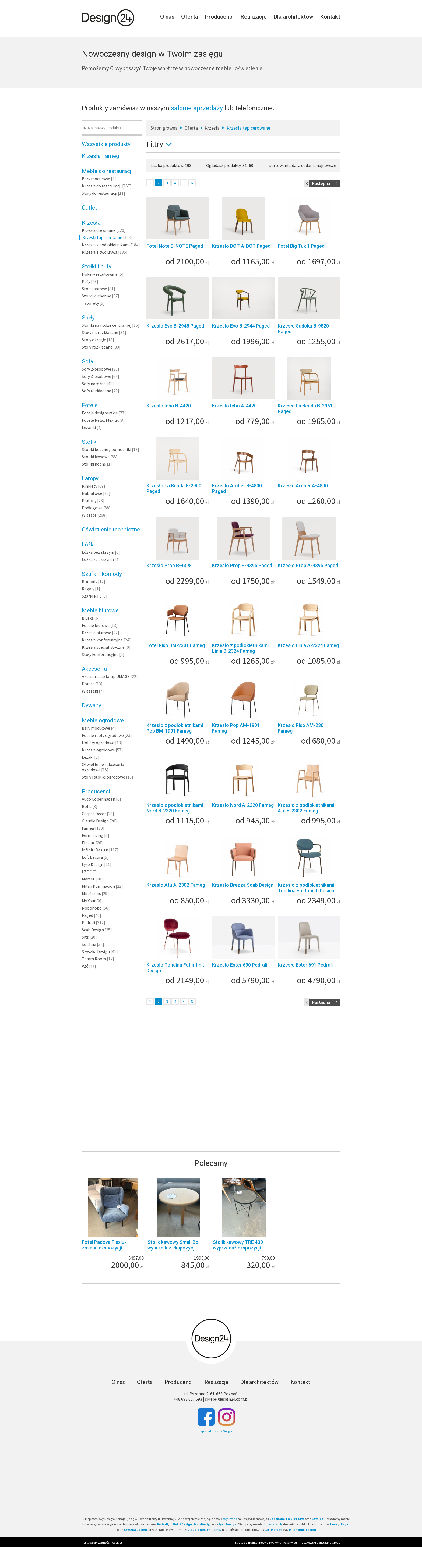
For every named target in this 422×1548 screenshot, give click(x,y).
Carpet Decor (94, 813)
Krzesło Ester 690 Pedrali (239, 965)
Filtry (161, 144)
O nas (167, 16)
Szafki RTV (91, 596)
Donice (88, 683)
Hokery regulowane (100, 274)
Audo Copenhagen (98, 799)
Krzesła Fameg (100, 156)
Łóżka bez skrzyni (98, 552)
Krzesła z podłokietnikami (106, 244)
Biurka (88, 618)
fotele (233, 1519)
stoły (279, 1524)
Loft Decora (92, 857)
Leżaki (87, 757)
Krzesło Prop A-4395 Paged (308, 565)
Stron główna (164, 128)
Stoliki (90, 442)
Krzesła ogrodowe (98, 749)
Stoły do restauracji (99, 193)
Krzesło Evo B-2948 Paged (175, 326)
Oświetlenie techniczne (111, 529)
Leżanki (89, 427)
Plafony (89, 500)
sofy (225, 1519)
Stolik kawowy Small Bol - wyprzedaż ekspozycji (174, 1245)
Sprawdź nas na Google (216, 1431)
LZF (85, 871)
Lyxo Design (92, 864)
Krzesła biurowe (96, 632)
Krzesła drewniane (98, 230)
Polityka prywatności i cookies (102, 1542)
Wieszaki (90, 691)
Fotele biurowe (96, 625)
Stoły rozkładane (97, 347)
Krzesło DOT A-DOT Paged (241, 246)
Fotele (90, 405)
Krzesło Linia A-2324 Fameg (308, 645)
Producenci (219, 16)
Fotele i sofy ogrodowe (103, 735)
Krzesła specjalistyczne (103, 647)
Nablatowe (92, 493)
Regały (88, 588)
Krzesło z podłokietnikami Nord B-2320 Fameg (174, 808)
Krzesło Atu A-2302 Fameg (175, 885)
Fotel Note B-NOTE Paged (174, 246)
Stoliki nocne (94, 464)
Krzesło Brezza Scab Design (242, 885)
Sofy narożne (94, 383)
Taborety (90, 303)
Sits (85, 937)
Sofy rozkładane (96, 390)
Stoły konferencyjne (100, 654)
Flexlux (88, 842)
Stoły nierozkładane (100, 332)
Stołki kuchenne (96, 296)
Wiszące (89, 515)
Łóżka (89, 544)
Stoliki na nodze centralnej (106, 325)
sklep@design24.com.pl (227, 1399)
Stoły (88, 317)
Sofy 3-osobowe (96, 376)
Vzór (86, 966)
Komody (89, 581)
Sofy (87, 361)
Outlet (89, 207)
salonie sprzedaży (197, 108)
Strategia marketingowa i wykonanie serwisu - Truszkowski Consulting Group (287, 1542)
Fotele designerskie (100, 413)
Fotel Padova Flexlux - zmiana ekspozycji (106, 1245)
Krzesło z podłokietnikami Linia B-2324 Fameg (240, 648)
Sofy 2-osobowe (96, 369)
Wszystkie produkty (106, 144)
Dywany (91, 705)
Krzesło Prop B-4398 (169, 565)
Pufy (86, 281)
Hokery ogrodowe (98, 742)
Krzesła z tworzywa (99, 252)
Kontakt (330, 16)
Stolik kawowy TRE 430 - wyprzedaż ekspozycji (239, 1245)
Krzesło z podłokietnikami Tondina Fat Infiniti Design (306, 887)
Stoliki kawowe (96, 456)
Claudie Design (95, 820)
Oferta (189, 16)
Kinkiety (89, 486)
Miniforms (91, 893)
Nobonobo (92, 908)
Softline (89, 944)
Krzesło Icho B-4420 (168, 406)
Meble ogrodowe (103, 720)
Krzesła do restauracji (101, 186)
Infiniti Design (95, 850)
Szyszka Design (96, 951)
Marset (88, 879)
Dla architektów (293, 16)
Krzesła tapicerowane (102, 237)
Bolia (87, 806)
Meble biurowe (100, 610)
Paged (87, 915)
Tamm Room (94, 958)
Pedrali (88, 922)
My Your (89, 900)
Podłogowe (92, 507)
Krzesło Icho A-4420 (234, 406)
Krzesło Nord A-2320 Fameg (243, 805)
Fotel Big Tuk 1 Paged (301, 246)
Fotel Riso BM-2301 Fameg (175, 645)
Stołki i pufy (96, 266)
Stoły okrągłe (94, 339)
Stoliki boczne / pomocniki (106, 449)
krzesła (269, 1524)
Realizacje (253, 16)
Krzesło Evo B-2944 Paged (241, 326)
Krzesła (91, 222)
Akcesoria (94, 669)
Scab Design (93, 929)
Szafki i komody (102, 574)
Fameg (88, 828)
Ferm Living (92, 835)
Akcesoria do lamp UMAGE (106, 676)
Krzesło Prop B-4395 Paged (242, 565)
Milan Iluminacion (98, 886)
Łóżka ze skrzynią (98, 559)
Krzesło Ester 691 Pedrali (305, 965)
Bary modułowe (96, 178)
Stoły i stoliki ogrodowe (103, 777)
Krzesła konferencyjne (102, 639)
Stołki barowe (94, 288)
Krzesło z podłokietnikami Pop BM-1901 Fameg (174, 728)
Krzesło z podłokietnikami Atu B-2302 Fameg (306, 808)
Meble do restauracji (107, 171)
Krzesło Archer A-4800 (303, 485)
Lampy (90, 478)
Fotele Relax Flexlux (100, 420)
